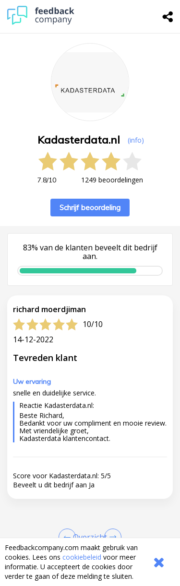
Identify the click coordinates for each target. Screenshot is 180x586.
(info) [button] (136, 140)
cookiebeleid (81, 557)
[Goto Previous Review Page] (69, 537)
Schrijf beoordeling (90, 207)
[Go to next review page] (110, 537)
